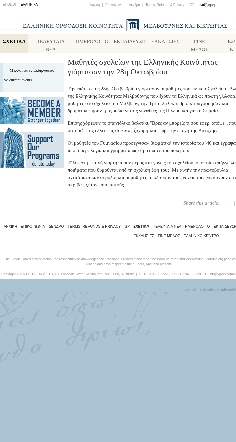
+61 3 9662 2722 (155, 274)
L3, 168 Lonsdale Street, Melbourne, (76, 274)
